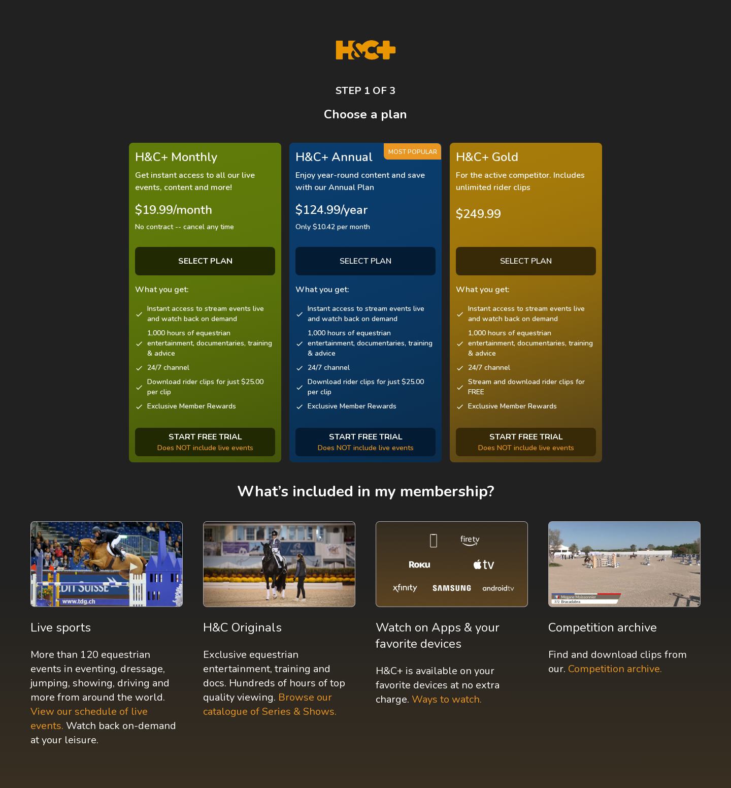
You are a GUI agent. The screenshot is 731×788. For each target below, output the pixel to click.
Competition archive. (615, 669)
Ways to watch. (447, 699)
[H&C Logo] (366, 50)
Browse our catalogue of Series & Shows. (270, 704)
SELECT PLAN (365, 261)
